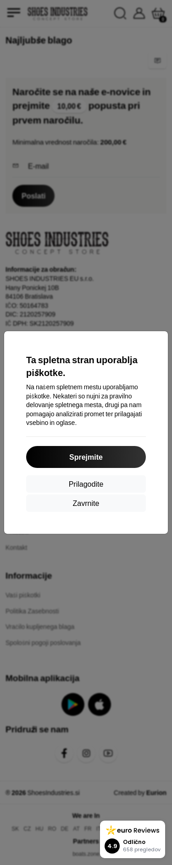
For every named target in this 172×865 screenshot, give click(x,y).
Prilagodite (86, 483)
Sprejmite (86, 456)
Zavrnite (86, 503)
